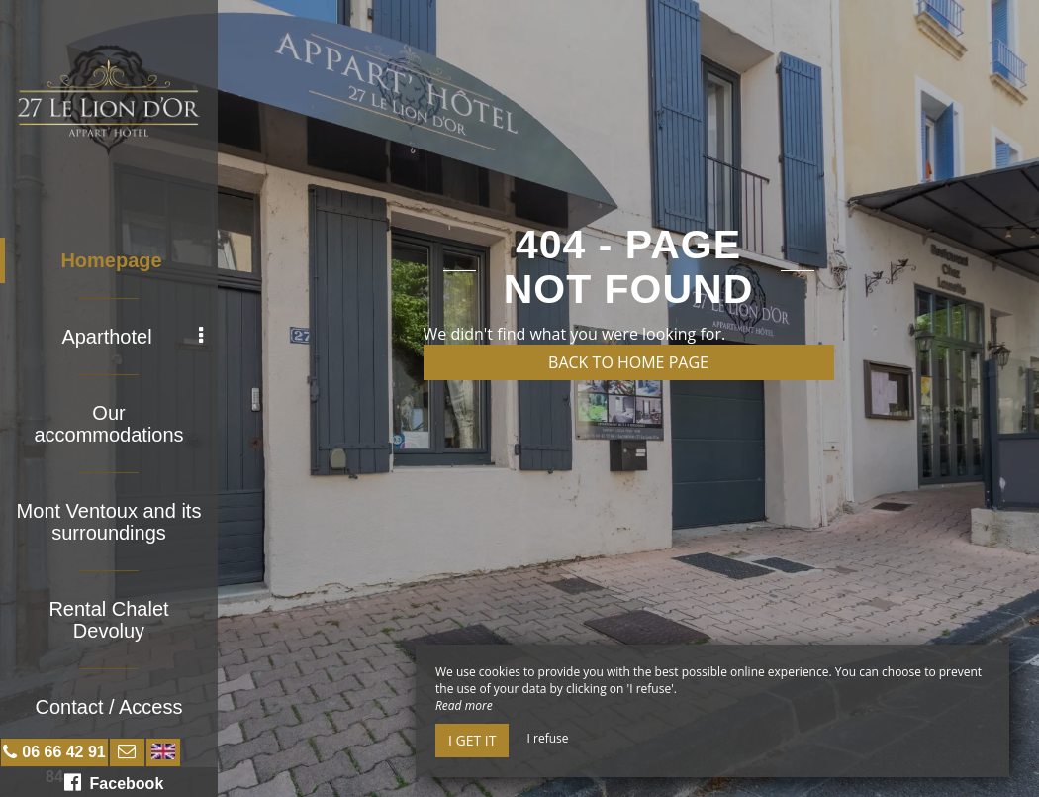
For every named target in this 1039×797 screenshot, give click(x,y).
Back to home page (628, 362)
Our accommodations (108, 424)
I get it (472, 740)
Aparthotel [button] (132, 337)
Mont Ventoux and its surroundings (109, 522)
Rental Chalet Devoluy (108, 620)
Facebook (114, 782)
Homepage (110, 260)
